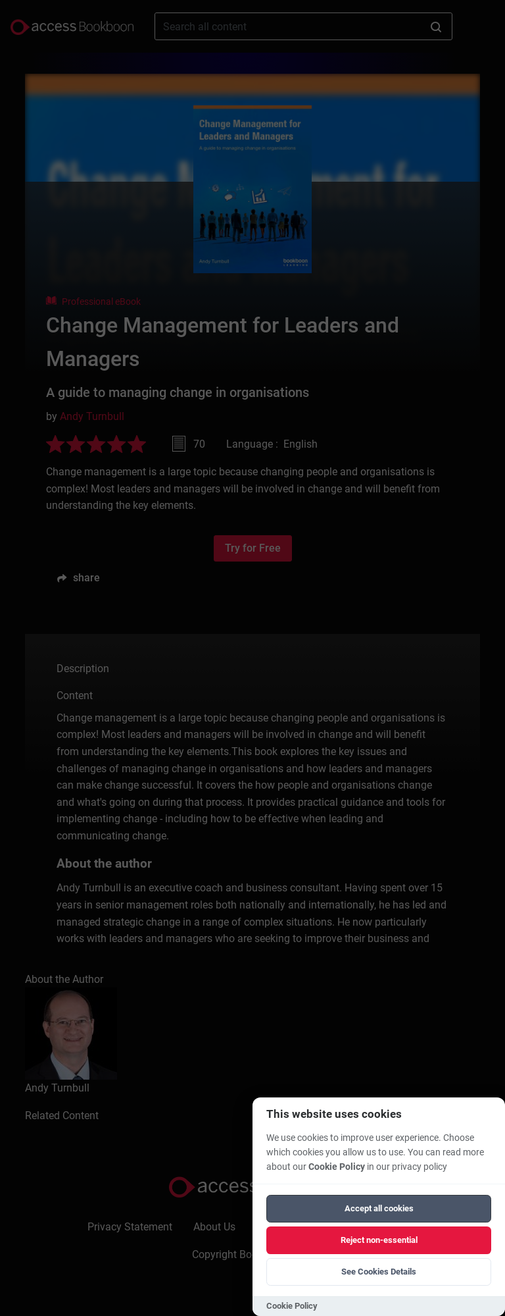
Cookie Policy (336, 1166)
